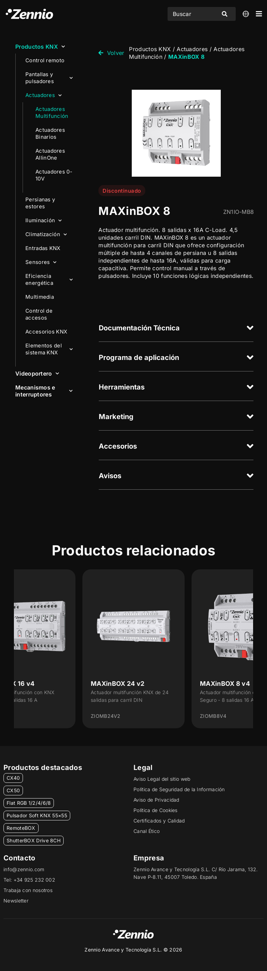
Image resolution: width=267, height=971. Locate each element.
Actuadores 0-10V (53, 175)
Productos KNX (40, 46)
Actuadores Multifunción (51, 112)
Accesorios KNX (46, 331)
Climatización (46, 234)
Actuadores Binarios (50, 133)
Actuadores (43, 95)
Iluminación (43, 220)
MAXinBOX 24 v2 (117, 683)
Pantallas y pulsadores (49, 78)
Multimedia (39, 297)
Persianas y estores (40, 203)
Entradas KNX (42, 248)
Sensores (41, 262)
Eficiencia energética (49, 279)
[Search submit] (224, 13)
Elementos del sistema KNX (49, 349)
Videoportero (37, 373)
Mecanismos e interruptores (44, 391)
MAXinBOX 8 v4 (225, 683)
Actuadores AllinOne (50, 154)
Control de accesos (38, 314)
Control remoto (44, 60)
